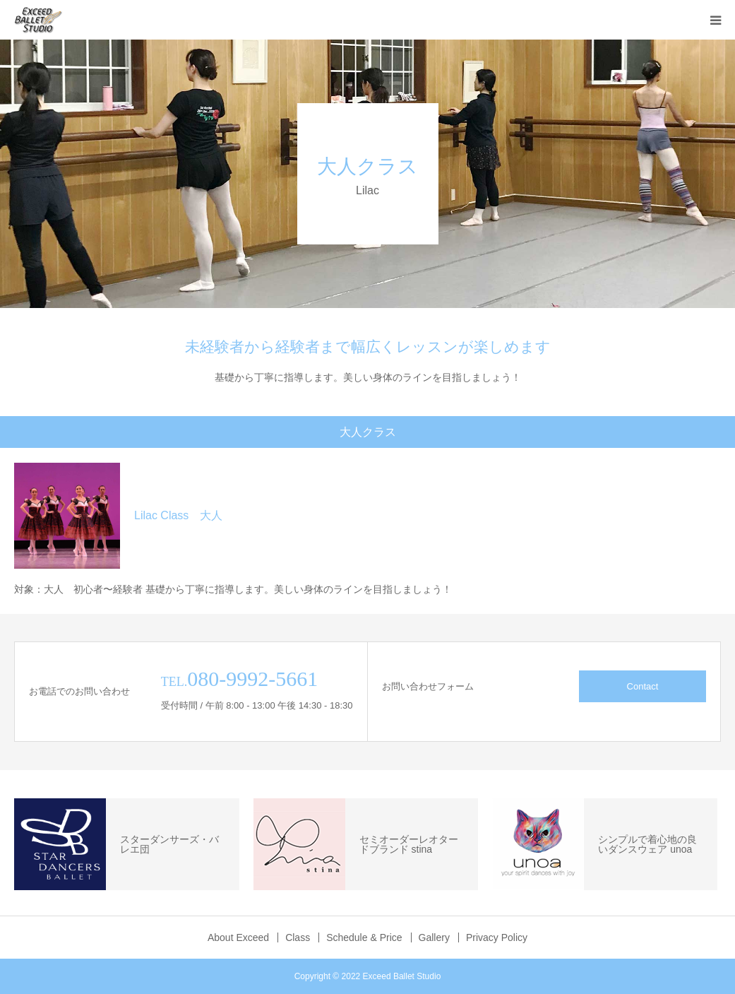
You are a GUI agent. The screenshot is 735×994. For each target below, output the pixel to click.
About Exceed (238, 937)
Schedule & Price (364, 937)
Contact (643, 686)
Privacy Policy (496, 937)
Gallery (434, 937)
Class (297, 937)
